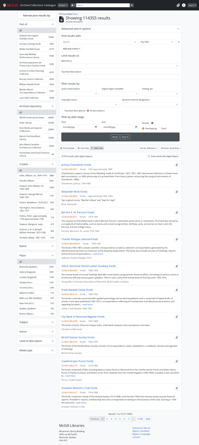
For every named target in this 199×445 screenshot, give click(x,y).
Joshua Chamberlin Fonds (76, 164)
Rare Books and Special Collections (36, 129)
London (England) (36, 278)
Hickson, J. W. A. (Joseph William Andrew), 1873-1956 (36, 231)
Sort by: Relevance (148, 148)
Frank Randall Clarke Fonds (77, 289)
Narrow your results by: (37, 15)
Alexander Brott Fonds (74, 191)
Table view (97, 148)
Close (75, 14)
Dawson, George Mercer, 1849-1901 (36, 196)
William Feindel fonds (36, 85)
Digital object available (112, 88)
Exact (164, 128)
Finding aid (147, 88)
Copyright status (69, 99)
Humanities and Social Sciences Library (36, 154)
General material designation (136, 99)
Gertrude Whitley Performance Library (36, 56)
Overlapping (151, 128)
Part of (23, 24)
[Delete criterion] (179, 41)
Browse (62, 5)
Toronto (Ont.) (36, 288)
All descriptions (97, 110)
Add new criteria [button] (71, 48)
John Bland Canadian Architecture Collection (36, 146)
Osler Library (36, 123)
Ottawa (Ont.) (36, 283)
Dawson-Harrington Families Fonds (36, 37)
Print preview (67, 148)
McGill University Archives (36, 118)
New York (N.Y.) (36, 304)
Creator (23, 164)
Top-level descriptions (74, 110)
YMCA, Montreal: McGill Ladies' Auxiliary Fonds (88, 266)
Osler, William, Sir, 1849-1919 (36, 176)
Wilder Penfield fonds (36, 50)
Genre (23, 331)
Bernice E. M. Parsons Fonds (77, 212)
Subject (23, 322)
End (103, 122)
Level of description (30, 341)
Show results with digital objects (163, 156)
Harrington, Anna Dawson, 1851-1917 (36, 209)
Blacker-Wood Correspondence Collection (36, 91)
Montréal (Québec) (36, 267)
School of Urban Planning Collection (36, 72)
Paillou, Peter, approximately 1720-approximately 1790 (36, 217)
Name (23, 246)
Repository (66, 60)
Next (148, 419)
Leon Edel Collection (36, 98)
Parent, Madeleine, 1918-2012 (36, 203)
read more (98, 253)
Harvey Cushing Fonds (36, 44)
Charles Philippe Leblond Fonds (79, 239)
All (20, 30)
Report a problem (141, 431)
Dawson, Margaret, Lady (36, 225)
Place (22, 255)
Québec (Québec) (36, 309)
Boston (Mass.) (36, 314)
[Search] (103, 5)
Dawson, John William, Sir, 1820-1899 (36, 187)
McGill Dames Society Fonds (77, 337)
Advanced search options (76, 28)
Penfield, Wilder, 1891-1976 (36, 238)
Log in (191, 5)
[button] (178, 5)
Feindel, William (36, 181)
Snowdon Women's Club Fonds (79, 388)
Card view (83, 148)
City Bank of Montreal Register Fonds (83, 316)
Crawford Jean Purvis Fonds (77, 361)
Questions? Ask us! (141, 428)
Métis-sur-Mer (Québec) (36, 299)
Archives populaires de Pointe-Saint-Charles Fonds (36, 64)
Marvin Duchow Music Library (36, 138)
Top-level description (71, 71)
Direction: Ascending (170, 148)
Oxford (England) (36, 273)
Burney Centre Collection (36, 80)
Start (63, 122)
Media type (25, 350)
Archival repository (30, 106)
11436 (140, 419)
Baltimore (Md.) (36, 293)
